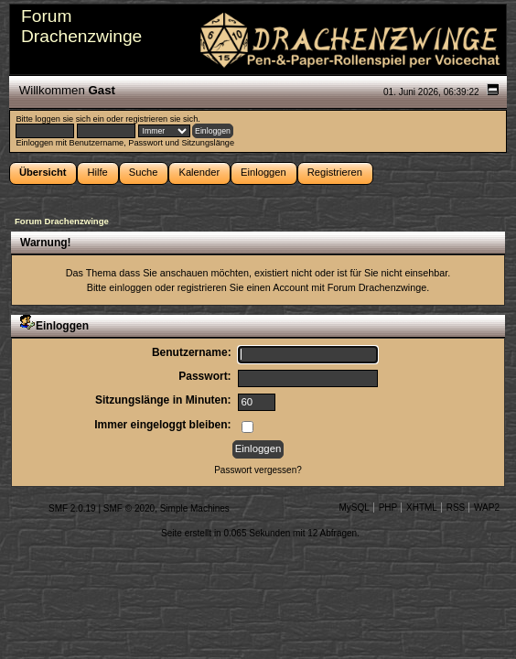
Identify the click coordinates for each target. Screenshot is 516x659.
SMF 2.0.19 (72, 508)
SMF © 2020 (129, 508)
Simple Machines (195, 508)
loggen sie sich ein (69, 119)
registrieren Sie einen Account (242, 287)
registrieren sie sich (161, 119)
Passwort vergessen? (258, 470)
